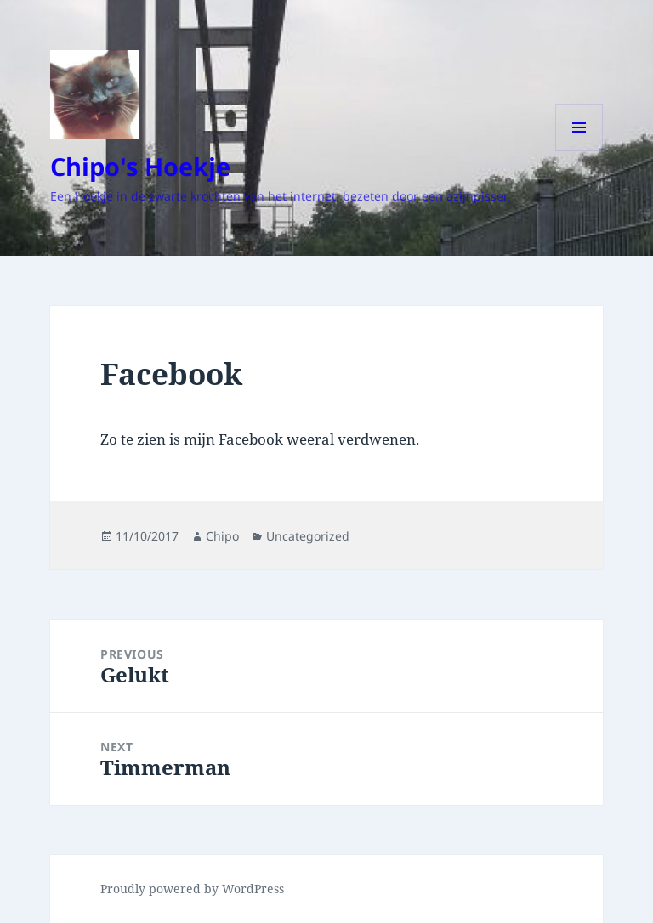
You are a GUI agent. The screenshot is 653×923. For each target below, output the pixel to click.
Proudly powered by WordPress (192, 889)
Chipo (222, 536)
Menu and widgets (579, 150)
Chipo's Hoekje (140, 166)
